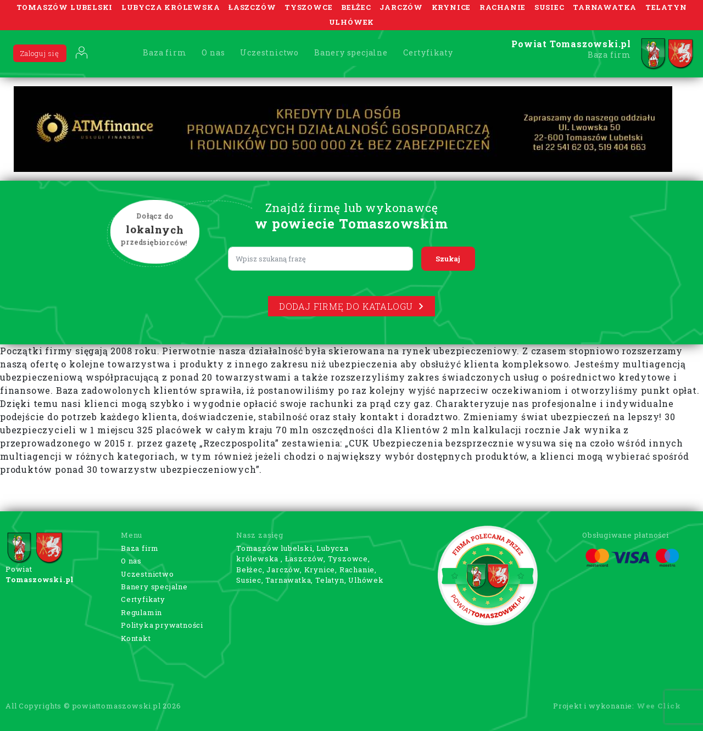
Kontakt (136, 638)
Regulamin (141, 612)
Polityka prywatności (162, 625)
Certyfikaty (428, 52)
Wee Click (659, 706)
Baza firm (164, 52)
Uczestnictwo (269, 52)
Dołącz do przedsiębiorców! (155, 230)
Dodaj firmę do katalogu (351, 306)
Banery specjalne (351, 52)
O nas (213, 52)
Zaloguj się (39, 53)
